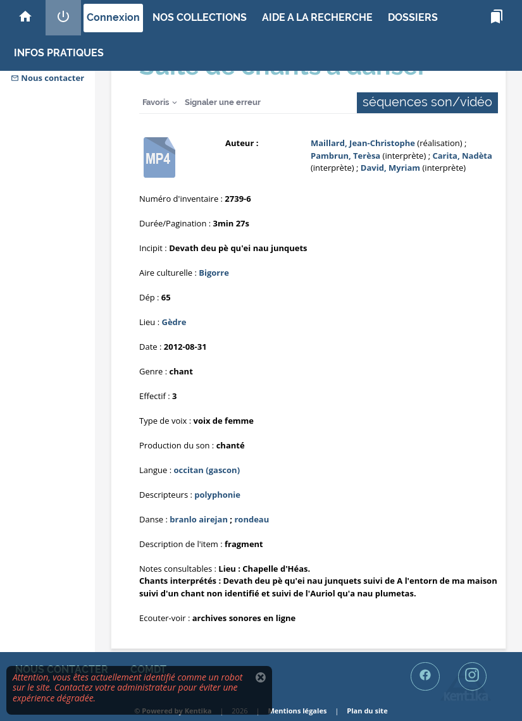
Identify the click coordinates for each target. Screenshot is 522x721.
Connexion (113, 17)
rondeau (251, 519)
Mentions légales (297, 710)
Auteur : (241, 143)
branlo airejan (199, 519)
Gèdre (174, 322)
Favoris (155, 102)
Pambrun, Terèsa (345, 155)
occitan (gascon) (206, 470)
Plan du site (367, 710)
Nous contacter (47, 77)
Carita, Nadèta (462, 155)
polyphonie (217, 494)
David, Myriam (390, 167)
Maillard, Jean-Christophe (363, 143)
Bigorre (214, 272)
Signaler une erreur (223, 102)
